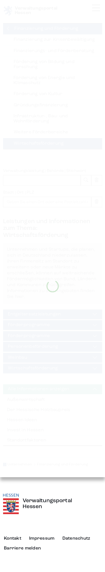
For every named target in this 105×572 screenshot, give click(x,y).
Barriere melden (22, 548)
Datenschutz (76, 538)
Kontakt (12, 538)
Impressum (42, 538)
